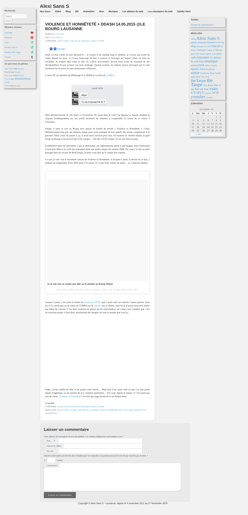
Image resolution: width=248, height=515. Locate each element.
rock (201, 65)
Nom (51, 440)
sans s (208, 65)
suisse (195, 73)
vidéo (214, 89)
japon (208, 53)
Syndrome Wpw (114, 410)
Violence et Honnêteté (70, 396)
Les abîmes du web (132, 11)
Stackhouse (210, 69)
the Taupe (202, 82)
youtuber (198, 96)
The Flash (205, 77)
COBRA (110, 75)
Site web (50, 451)
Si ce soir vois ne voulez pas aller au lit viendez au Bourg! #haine (80, 284)
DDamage (84, 410)
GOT (197, 54)
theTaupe (198, 80)
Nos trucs (45, 11)
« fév (198, 134)
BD (77, 11)
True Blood (208, 85)
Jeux (101, 11)
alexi (193, 38)
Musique (113, 11)
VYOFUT (197, 92)
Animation (88, 11)
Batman (211, 42)
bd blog (221, 42)
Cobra (74, 410)
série (198, 76)
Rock (94, 41)
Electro (194, 50)
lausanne (203, 57)
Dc (222, 46)
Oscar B (7, 79)
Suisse (101, 41)
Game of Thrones (214, 50)
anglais (194, 42)
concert (215, 46)
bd (216, 42)
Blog (68, 11)
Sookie (214, 65)
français (201, 49)
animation (202, 42)
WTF (215, 92)
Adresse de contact (54, 446)
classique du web (203, 46)
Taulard (97, 305)
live (201, 61)
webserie (208, 93)
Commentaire (52, 465)
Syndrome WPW (92, 302)
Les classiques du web (160, 11)
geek (193, 54)
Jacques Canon (97, 410)
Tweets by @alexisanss (202, 24)
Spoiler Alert (184, 11)
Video (58, 11)
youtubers (209, 97)
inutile (202, 54)
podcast (194, 65)
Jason (214, 54)
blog (193, 46)
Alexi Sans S (9, 69)
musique (211, 61)
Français (75, 41)
